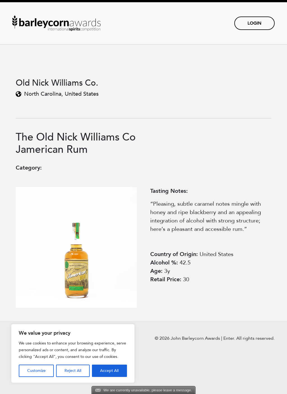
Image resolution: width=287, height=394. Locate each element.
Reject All (72, 370)
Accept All (109, 370)
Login (254, 23)
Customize (36, 370)
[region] (73, 353)
